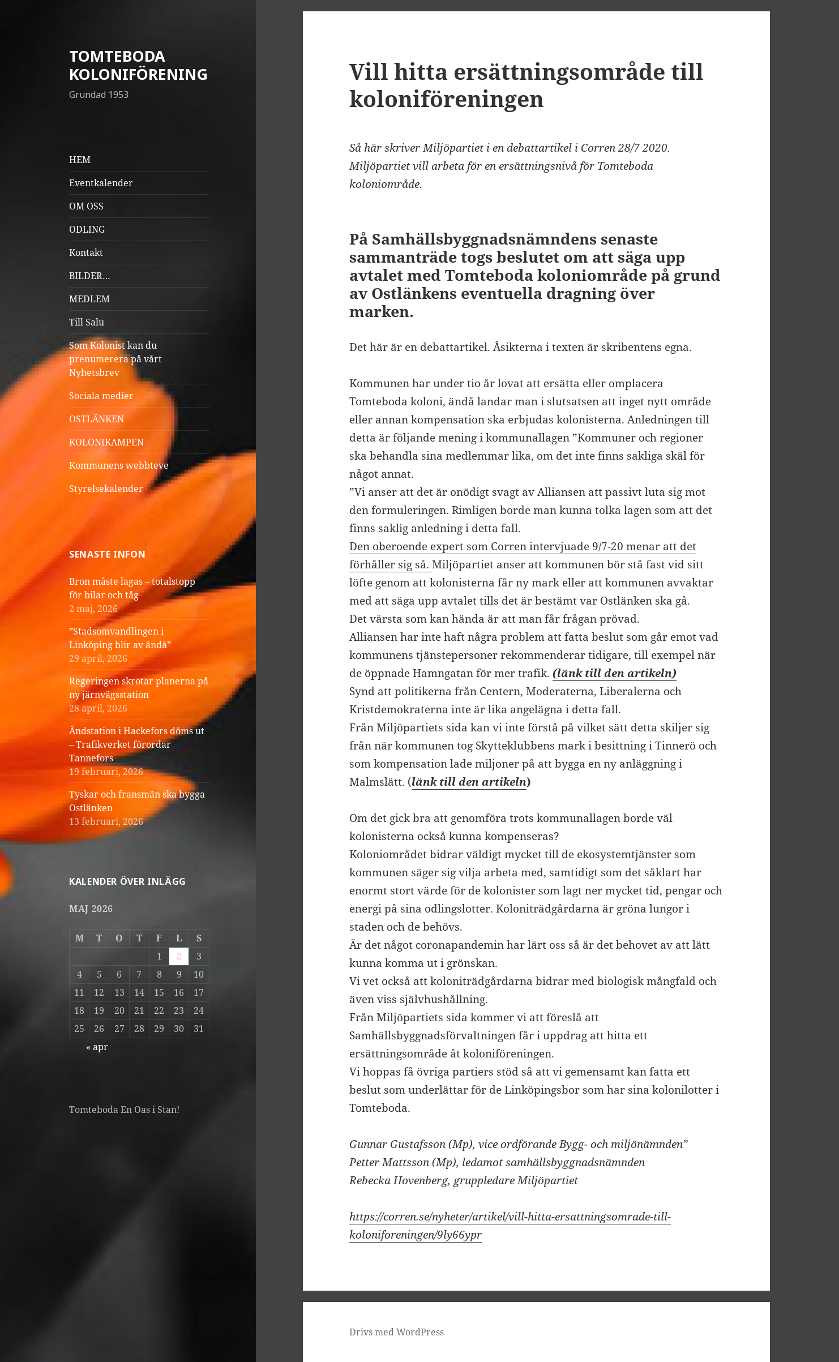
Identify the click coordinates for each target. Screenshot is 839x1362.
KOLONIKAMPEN (106, 442)
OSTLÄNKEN (96, 419)
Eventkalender (101, 183)
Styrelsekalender (106, 488)
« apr (97, 1046)
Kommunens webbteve (119, 465)
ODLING (87, 229)
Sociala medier (101, 395)
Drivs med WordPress (396, 1332)
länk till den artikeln (469, 781)
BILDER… (89, 275)
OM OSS (86, 206)
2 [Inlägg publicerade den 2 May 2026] (179, 956)
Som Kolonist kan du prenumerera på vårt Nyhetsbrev (115, 359)
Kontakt (86, 252)
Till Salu (86, 322)
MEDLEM (89, 299)
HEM (80, 159)
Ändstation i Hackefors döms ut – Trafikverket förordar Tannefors (136, 744)
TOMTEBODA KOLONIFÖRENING (138, 64)
